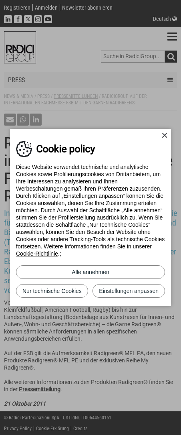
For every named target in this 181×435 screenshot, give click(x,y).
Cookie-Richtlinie (37, 253)
